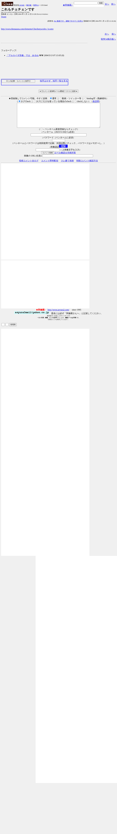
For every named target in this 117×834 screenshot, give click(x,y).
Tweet (3, 17)
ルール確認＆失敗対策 (65, 157)
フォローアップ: (9, 50)
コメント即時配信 (49, 165)
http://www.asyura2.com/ (58, 314)
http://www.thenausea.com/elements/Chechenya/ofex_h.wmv (27, 29)
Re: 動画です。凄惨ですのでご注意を (68, 21)
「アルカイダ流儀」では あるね (22, 55)
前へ (113, 4)
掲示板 (28, 5)
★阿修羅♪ (67, 5)
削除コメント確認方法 (87, 165)
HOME (21, 5)
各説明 (96, 101)
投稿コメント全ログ (28, 165)
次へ (107, 4)
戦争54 (36, 5)
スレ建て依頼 (67, 165)
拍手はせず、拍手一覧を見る (54, 81)
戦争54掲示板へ (108, 39)
